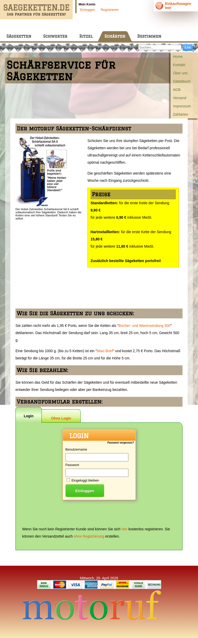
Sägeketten (18, 36)
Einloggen (87, 10)
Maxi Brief (105, 351)
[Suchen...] (160, 47)
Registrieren (110, 10)
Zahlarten (180, 114)
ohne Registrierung (89, 536)
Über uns (180, 73)
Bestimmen (149, 36)
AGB (177, 90)
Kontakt (179, 65)
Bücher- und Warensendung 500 (145, 326)
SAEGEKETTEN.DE (36, 7)
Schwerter (55, 36)
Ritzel (86, 36)
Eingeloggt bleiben (85, 480)
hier (124, 529)
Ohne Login (61, 418)
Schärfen (114, 36)
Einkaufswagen (178, 4)
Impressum (182, 106)
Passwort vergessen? (121, 442)
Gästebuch (182, 81)
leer (168, 8)
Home (178, 56)
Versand (179, 98)
